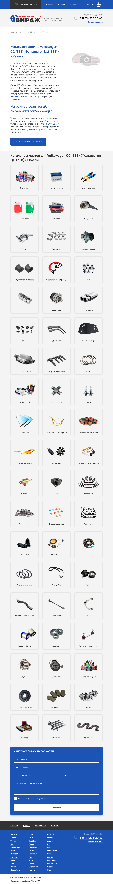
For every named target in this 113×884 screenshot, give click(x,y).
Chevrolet (33, 847)
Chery (31, 844)
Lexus (49, 854)
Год (81, 775)
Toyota (13, 841)
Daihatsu (33, 854)
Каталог (61, 4)
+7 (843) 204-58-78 (49, 123)
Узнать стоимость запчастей (28, 141)
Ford (31, 860)
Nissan (50, 867)
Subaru (13, 834)
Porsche (14, 857)
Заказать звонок (95, 22)
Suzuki (13, 837)
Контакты (89, 4)
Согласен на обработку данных (31, 799)
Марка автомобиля (38, 775)
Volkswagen (15, 847)
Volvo (12, 850)
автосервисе (17, 96)
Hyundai (51, 834)
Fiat (30, 857)
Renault (13, 860)
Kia (48, 844)
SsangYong (15, 870)
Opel (49, 870)
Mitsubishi (52, 863)
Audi (31, 834)
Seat (12, 863)
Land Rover (52, 850)
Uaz (12, 844)
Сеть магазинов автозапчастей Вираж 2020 (27, 877)
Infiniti (50, 837)
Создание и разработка (25, 881)
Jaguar (50, 841)
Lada (49, 847)
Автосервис (75, 4)
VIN (56, 767)
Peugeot (14, 854)
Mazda (50, 857)
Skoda (13, 867)
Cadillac (32, 841)
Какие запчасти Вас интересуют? (56, 787)
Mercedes (51, 860)
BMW (31, 837)
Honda (32, 870)
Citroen (32, 850)
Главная (49, 4)
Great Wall (33, 867)
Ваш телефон (56, 759)
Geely (31, 863)
